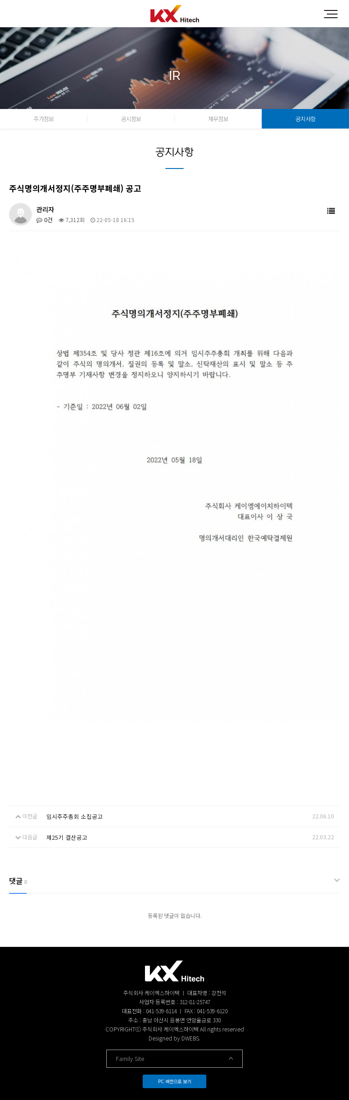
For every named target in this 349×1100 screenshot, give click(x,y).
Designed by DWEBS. (174, 1036)
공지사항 (305, 118)
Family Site (174, 1056)
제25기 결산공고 (65, 836)
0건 (43, 219)
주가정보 (44, 118)
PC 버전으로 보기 (174, 1079)
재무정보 (218, 118)
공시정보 (131, 118)
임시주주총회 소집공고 (72, 816)
